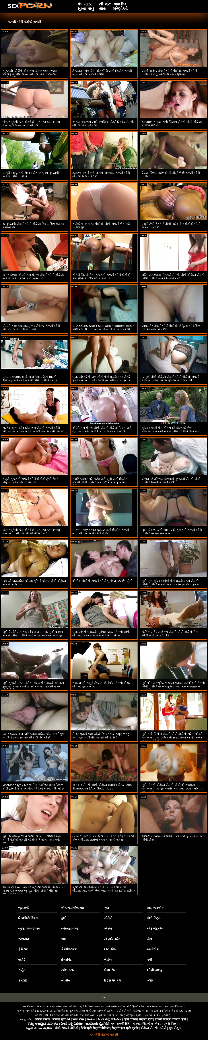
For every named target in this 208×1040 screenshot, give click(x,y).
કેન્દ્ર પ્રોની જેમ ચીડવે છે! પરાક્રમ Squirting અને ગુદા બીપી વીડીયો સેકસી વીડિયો (100, 735)
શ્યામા (108, 928)
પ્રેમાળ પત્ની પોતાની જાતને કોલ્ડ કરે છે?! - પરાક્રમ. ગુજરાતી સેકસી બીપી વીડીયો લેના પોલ (171, 429)
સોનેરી (108, 918)
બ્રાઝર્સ (23, 908)
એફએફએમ (155, 928)
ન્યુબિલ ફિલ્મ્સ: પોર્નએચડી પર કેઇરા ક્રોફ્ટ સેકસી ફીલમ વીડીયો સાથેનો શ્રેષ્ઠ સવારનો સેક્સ (103, 837)
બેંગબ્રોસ (110, 970)
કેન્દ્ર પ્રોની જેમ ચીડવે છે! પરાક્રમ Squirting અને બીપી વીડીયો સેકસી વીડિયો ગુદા (31, 531)
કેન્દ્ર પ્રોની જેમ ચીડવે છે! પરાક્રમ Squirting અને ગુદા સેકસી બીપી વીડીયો (31, 123)
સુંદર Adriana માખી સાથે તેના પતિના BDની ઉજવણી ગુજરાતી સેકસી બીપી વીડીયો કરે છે (30, 378)
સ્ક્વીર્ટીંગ (153, 949)
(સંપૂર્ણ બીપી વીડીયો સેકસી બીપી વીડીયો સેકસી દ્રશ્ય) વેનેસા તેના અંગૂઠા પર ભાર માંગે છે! (170, 378)
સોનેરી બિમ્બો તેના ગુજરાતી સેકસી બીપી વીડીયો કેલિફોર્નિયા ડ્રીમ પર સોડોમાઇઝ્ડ (101, 276)
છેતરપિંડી (66, 959)
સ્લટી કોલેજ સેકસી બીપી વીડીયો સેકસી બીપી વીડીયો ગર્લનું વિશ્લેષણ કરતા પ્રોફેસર (169, 72)
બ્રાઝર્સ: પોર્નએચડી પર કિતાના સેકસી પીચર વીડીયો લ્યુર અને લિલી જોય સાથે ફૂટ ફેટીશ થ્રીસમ (103, 888)
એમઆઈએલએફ (72, 908)
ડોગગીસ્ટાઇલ (69, 949)
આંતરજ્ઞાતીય (69, 928)
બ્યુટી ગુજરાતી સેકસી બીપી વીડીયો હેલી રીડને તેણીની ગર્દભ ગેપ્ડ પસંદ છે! (31, 480)
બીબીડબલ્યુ (154, 970)
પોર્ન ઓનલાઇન (40, 1006)
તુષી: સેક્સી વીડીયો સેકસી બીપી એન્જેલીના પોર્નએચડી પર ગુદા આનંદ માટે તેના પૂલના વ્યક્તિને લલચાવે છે (172, 788)
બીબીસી (66, 980)
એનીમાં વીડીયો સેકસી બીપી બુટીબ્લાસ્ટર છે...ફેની (102, 581)
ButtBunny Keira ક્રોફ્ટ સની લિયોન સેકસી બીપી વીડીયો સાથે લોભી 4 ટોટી (100, 531)
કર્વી (149, 959)
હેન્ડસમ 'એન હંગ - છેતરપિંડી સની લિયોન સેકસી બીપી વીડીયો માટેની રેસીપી (102, 72)
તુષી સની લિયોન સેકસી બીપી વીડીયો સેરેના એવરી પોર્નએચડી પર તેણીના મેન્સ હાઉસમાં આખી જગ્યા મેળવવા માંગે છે (172, 737)
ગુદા (106, 908)
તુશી (63, 918)
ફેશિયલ (23, 949)
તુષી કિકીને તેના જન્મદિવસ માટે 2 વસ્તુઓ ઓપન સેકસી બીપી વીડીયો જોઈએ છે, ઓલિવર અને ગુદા (33, 633)
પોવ (63, 939)
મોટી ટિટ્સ (154, 918)
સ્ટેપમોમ (23, 939)
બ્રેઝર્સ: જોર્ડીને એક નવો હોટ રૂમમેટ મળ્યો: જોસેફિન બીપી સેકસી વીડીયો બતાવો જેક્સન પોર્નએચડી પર (30, 74)
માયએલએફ (155, 908)
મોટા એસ (110, 949)
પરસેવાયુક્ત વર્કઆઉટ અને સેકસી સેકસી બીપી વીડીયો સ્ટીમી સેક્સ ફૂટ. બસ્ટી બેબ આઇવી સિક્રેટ (33, 429)
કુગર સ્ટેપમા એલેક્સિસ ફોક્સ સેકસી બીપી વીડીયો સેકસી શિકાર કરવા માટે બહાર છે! (33, 276)
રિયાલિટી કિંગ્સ (28, 918)
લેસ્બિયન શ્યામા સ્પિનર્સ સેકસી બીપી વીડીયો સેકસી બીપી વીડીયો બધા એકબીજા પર (173, 276)
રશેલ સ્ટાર (68, 970)
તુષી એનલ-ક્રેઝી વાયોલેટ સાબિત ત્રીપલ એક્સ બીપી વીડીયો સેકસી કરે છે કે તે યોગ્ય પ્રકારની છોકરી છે (32, 839)
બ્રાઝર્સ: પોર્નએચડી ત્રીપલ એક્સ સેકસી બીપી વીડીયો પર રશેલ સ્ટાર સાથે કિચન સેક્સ (101, 633)
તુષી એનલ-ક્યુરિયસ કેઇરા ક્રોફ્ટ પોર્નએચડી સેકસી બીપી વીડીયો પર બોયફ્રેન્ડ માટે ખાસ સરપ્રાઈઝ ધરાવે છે (173, 686)
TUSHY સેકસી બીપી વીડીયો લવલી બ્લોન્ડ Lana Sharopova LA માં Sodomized (102, 786)
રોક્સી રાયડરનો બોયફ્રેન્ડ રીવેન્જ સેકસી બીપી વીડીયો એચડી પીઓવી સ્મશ (31, 327)
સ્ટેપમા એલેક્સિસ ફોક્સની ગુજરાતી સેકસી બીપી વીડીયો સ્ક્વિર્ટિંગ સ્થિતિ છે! (171, 480)
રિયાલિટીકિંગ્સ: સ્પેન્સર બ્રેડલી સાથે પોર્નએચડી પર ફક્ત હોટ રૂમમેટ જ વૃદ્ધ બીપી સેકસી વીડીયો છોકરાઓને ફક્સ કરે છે (34, 890)
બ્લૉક (150, 980)
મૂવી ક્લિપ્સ (86, 1006)
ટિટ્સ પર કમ (112, 980)
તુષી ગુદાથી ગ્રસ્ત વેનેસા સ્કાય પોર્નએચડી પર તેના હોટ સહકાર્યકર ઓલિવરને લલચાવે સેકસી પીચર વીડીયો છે (33, 686)
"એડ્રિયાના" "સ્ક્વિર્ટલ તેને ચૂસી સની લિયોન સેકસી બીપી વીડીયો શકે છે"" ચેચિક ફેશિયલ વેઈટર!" (99, 482)
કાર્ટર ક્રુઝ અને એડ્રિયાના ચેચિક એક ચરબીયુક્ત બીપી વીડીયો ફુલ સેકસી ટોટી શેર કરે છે (34, 735)
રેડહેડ (21, 970)
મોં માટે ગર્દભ (112, 939)
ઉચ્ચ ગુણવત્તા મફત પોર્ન (76, 1010)
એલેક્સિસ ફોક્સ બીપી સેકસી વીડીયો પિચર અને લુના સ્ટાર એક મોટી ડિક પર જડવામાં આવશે (101, 429)
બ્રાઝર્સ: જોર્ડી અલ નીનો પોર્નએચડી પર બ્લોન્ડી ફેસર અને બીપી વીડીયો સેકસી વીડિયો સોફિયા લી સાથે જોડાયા (102, 380)
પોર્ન (104, 997)
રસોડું (21, 959)
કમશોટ (23, 980)
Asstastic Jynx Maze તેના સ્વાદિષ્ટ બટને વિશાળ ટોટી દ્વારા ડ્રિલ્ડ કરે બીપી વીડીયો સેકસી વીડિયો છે (33, 786)
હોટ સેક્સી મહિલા (129, 1010)
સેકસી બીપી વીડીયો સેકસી (24, 22)
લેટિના (108, 959)
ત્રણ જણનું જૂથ (29, 928)
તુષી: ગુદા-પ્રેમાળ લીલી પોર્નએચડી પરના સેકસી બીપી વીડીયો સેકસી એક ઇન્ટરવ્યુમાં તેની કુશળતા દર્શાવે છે (172, 584)
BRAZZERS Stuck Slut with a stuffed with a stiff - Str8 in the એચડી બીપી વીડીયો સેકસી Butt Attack (103, 329)
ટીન (149, 939)
